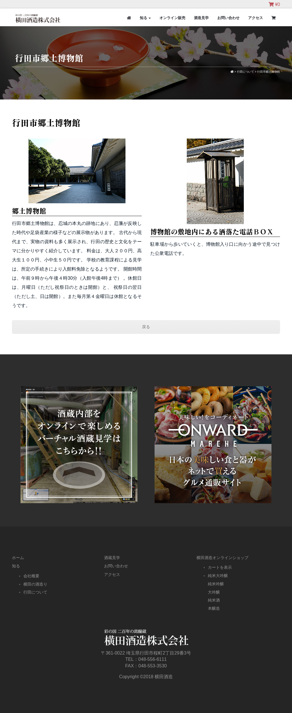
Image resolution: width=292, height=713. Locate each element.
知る (145, 18)
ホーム (18, 557)
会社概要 (31, 576)
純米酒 (214, 600)
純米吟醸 (216, 584)
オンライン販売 (172, 18)
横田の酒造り (35, 584)
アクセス (255, 18)
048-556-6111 (152, 659)
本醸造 (214, 608)
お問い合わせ (228, 18)
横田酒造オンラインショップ (222, 557)
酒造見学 (201, 18)
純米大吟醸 (218, 575)
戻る (146, 326)
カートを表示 (220, 567)
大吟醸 (214, 592)
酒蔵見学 (112, 557)
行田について (35, 592)
